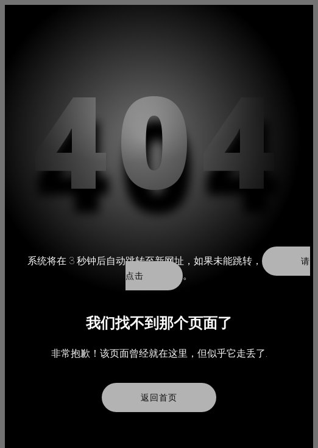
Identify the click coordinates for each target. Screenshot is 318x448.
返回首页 (159, 397)
